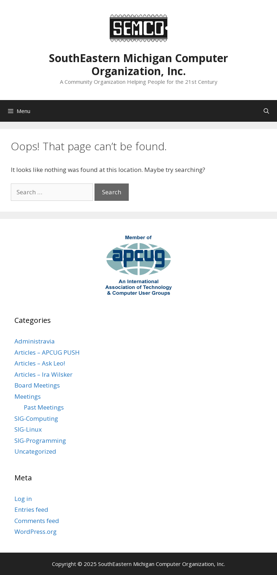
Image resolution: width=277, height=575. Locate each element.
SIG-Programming (40, 440)
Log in (23, 498)
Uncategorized (35, 451)
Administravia (34, 341)
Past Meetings (44, 407)
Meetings (27, 396)
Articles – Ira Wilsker (43, 374)
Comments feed (36, 520)
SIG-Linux (28, 429)
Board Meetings (37, 385)
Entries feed (31, 509)
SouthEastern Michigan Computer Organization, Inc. (138, 64)
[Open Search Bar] (266, 111)
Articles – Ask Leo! (39, 363)
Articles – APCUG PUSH (47, 352)
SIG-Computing (36, 418)
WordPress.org (35, 531)
